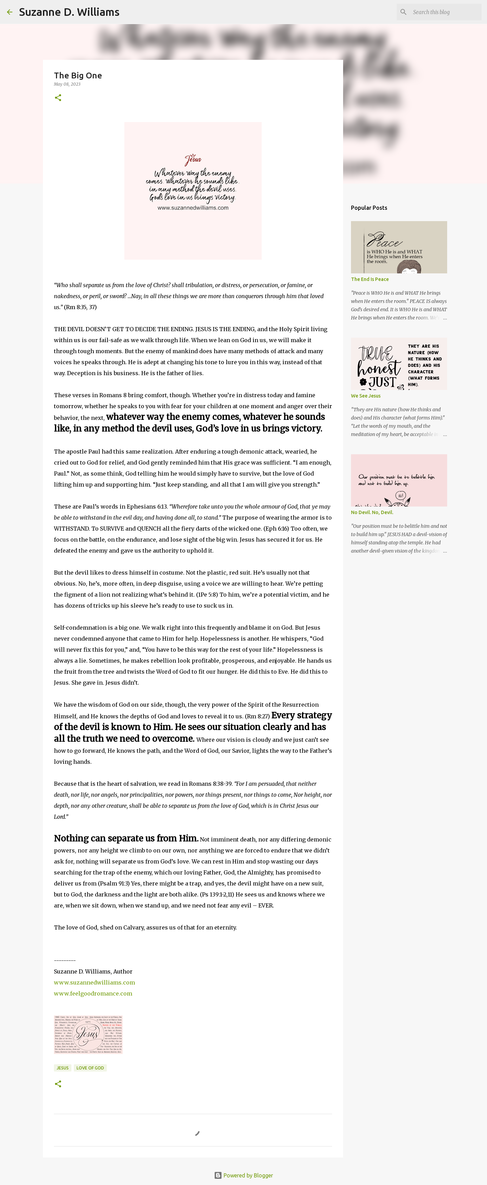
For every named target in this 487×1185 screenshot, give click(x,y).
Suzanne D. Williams (69, 12)
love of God (90, 1068)
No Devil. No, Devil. (372, 512)
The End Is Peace (370, 279)
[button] (58, 98)
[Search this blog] (445, 12)
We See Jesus (366, 396)
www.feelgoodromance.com (93, 993)
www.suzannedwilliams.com (94, 982)
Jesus (63, 1068)
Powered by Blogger (243, 1175)
